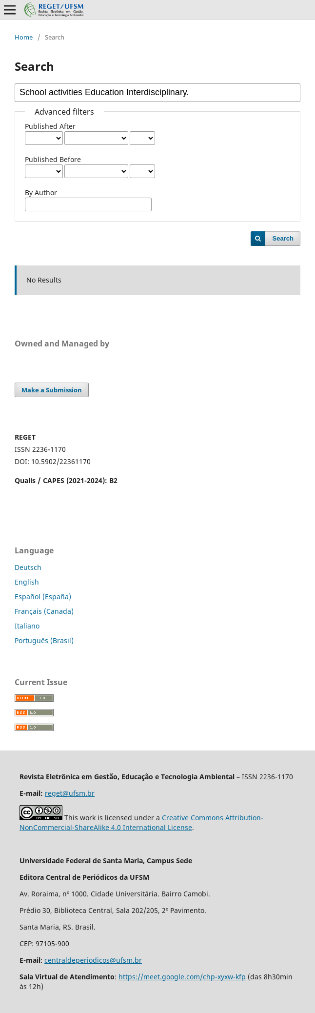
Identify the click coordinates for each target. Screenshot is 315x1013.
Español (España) (43, 596)
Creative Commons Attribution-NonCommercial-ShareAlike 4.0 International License (141, 822)
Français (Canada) (44, 611)
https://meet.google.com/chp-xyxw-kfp (182, 976)
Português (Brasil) (44, 640)
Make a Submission (51, 389)
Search (283, 238)
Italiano (27, 625)
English (27, 582)
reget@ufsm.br (70, 793)
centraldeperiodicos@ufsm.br (93, 960)
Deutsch (28, 567)
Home (24, 37)
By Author (41, 192)
